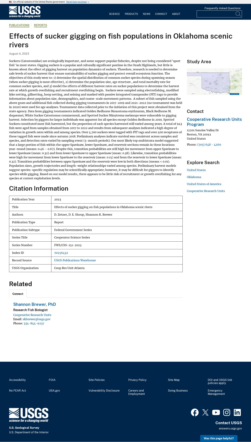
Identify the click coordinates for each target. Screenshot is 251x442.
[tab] (18, 294)
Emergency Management (216, 392)
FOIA (52, 380)
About (176, 14)
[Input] (219, 13)
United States (196, 170)
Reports (40, 25)
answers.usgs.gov (230, 428)
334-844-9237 (34, 323)
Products (131, 14)
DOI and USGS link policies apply (220, 381)
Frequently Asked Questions (222, 8)
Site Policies (97, 380)
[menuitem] (114, 12)
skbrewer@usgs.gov (36, 319)
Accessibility (17, 380)
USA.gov (54, 390)
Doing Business (178, 390)
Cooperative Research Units (32, 315)
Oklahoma (194, 177)
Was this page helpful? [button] (219, 438)
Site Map (174, 380)
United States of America (204, 184)
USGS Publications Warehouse (75, 260)
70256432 (61, 253)
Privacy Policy (137, 380)
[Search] (238, 13)
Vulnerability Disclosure (104, 390)
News (146, 14)
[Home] (24, 17)
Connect (161, 14)
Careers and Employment (136, 392)
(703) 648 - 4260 (209, 144)
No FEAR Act (17, 390)
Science (114, 14)
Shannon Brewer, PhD (34, 304)
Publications (19, 25)
